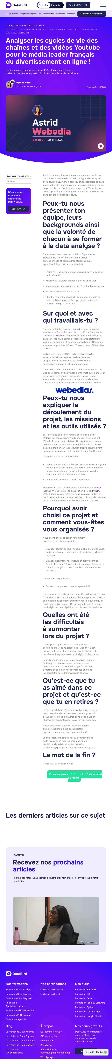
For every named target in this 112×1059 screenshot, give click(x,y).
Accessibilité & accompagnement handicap (55, 1051)
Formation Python (84, 1007)
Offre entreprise (48, 1036)
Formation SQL (83, 994)
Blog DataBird (13, 25)
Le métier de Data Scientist (20, 1040)
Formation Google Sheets (88, 1016)
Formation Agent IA (16, 1019)
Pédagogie (46, 1044)
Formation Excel (83, 998)
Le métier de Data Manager (20, 1044)
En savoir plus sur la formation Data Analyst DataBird (75, 776)
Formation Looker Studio (88, 1011)
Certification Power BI (51, 989)
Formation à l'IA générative (20, 1010)
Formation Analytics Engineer (16, 1004)
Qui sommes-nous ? (51, 1031)
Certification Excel (50, 994)
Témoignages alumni (32, 25)
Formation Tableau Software (90, 1002)
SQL (99, 487)
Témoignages (47, 1057)
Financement (47, 1040)
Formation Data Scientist (19, 994)
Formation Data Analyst (18, 989)
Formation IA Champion (18, 1014)
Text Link (11, 181)
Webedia (61, 335)
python (95, 490)
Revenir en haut (24, 176)
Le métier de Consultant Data (14, 1051)
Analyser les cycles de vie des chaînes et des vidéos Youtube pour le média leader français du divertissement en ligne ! (53, 31)
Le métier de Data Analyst (20, 1031)
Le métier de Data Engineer (20, 1036)
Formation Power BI (85, 989)
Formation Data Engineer (19, 998)
